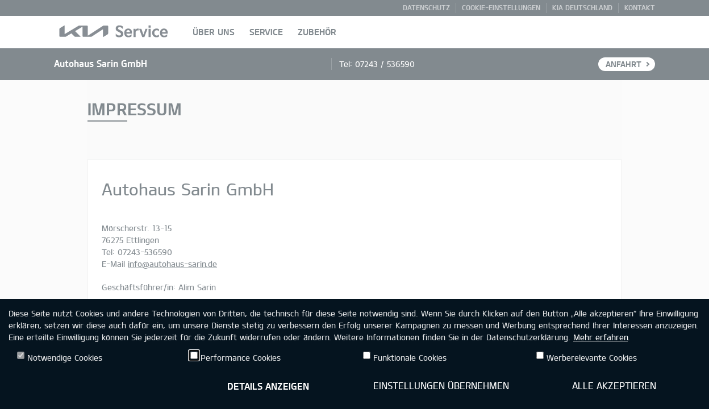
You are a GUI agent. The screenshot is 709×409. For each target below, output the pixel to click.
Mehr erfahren (600, 337)
